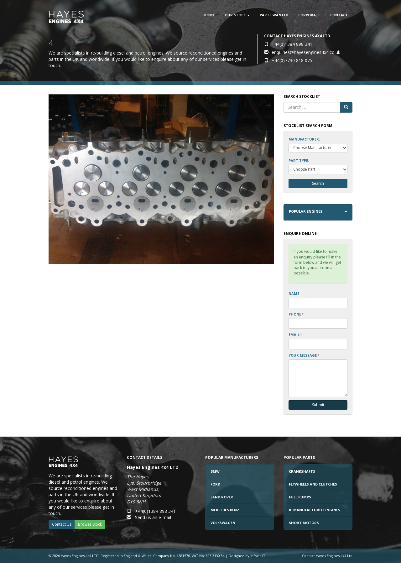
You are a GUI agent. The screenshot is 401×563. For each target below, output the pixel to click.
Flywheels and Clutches (313, 484)
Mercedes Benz (225, 509)
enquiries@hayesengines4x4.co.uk (306, 52)
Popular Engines (318, 211)
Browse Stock (90, 524)
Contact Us (61, 524)
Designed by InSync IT (247, 555)
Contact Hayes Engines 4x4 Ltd (327, 555)
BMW (215, 471)
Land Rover (222, 497)
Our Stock (237, 15)
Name (294, 293)
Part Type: (299, 160)
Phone (296, 314)
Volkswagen (223, 522)
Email (295, 334)
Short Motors (304, 522)
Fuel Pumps (300, 497)
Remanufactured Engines (314, 509)
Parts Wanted (274, 15)
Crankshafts (302, 471)
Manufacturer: (304, 139)
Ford (215, 484)
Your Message (304, 355)
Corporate (309, 15)
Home (209, 15)
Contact (339, 15)
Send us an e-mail (153, 517)
